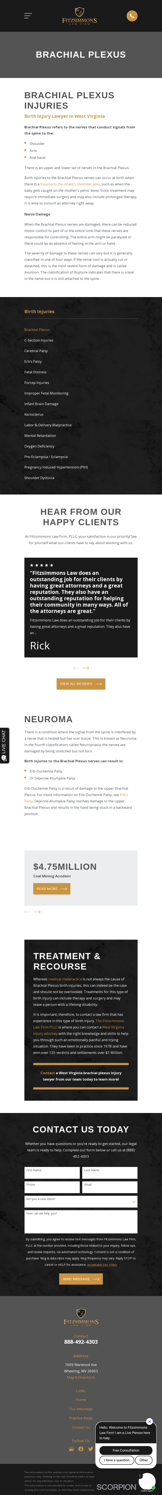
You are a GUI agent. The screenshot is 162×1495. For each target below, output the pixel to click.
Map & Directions (81, 1377)
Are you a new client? (40, 1199)
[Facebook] (80, 1448)
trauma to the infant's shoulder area (70, 184)
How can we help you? (41, 1213)
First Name (34, 1170)
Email (88, 1185)
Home (81, 1399)
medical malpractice (65, 979)
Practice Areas (81, 1418)
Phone (30, 1185)
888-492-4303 (81, 1341)
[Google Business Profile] (71, 1448)
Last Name (91, 1170)
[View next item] (86, 668)
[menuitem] (81, 330)
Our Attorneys (80, 1408)
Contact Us (81, 1427)
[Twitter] (90, 1448)
